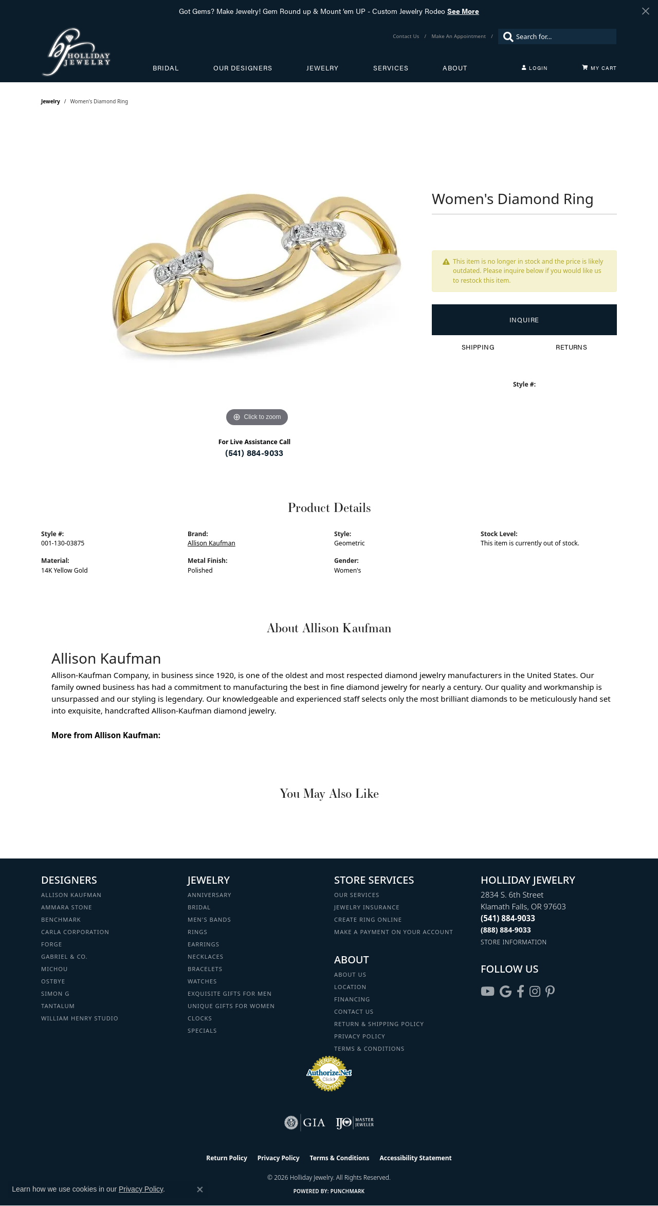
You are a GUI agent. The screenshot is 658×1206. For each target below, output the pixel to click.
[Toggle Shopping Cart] (599, 68)
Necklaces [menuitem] (206, 956)
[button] (534, 68)
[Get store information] (514, 942)
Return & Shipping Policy (379, 1024)
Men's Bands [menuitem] (209, 919)
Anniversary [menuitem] (209, 895)
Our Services (356, 895)
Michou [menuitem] (54, 969)
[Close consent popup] (200, 1189)
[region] (257, 275)
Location (350, 987)
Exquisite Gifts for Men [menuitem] (230, 993)
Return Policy (226, 1158)
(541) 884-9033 (254, 453)
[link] (407, 36)
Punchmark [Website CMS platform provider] (348, 1191)
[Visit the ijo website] (355, 1123)
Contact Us (354, 1011)
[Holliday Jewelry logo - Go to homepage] (97, 52)
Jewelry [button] (322, 67)
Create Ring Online (368, 919)
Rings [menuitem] (198, 932)
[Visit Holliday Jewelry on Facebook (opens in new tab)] (520, 991)
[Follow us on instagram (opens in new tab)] (534, 991)
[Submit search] (506, 36)
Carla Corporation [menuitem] (75, 932)
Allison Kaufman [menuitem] (71, 895)
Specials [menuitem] (202, 1030)
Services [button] (391, 67)
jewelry (50, 101)
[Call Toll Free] (506, 930)
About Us (350, 974)
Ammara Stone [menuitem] (66, 907)
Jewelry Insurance (366, 907)
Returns (571, 347)
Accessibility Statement (415, 1158)
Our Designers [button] (242, 67)
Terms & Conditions (369, 1048)
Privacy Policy (360, 1036)
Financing (352, 999)
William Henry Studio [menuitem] (79, 1018)
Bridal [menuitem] (199, 907)
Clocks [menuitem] (200, 1018)
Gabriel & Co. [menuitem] (64, 956)
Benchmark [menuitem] (61, 919)
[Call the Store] (508, 918)
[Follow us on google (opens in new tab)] (505, 991)
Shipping (478, 347)
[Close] (645, 11)
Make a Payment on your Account (393, 932)
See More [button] (463, 11)
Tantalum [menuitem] (58, 1006)
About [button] (455, 67)
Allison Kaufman (211, 543)
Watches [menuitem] (202, 981)
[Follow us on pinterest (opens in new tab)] (550, 991)
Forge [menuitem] (51, 944)
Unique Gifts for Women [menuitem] (231, 1006)
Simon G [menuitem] (55, 993)
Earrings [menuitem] (204, 944)
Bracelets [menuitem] (205, 969)
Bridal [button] (166, 67)
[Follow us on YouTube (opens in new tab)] (488, 991)
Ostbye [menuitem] (53, 981)
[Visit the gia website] (304, 1123)
